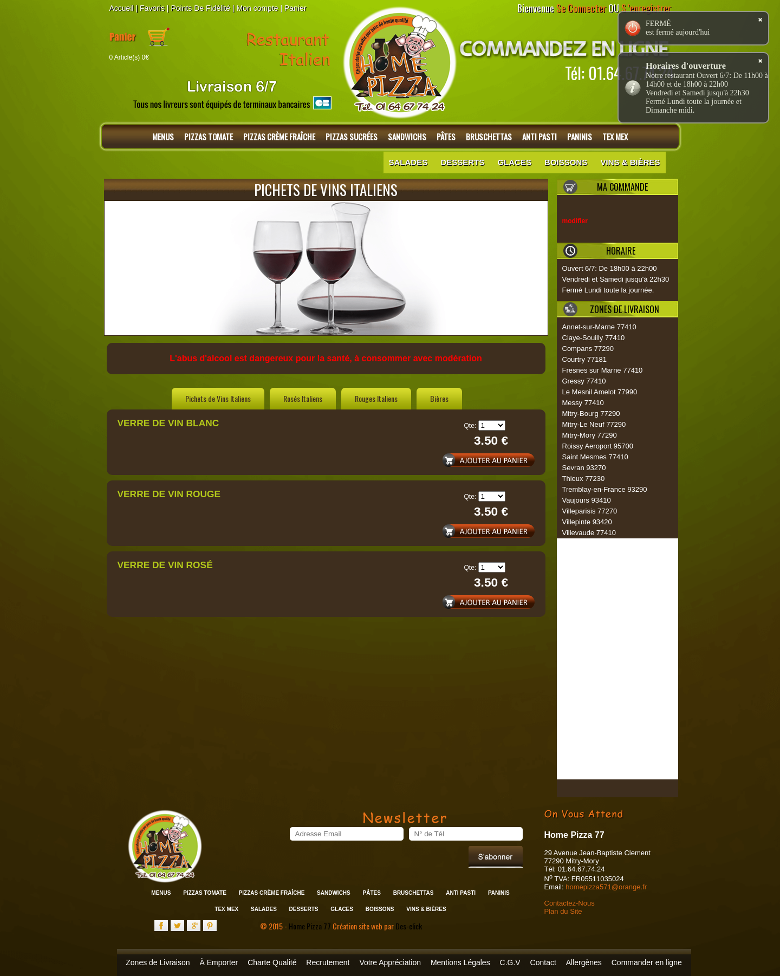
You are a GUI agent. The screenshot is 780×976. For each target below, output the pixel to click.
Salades (408, 162)
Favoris (152, 8)
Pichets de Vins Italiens (218, 398)
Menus (163, 136)
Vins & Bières (630, 162)
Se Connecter (581, 8)
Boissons (565, 162)
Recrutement (327, 962)
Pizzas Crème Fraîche (279, 136)
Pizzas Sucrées (352, 136)
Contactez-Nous (569, 903)
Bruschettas (489, 136)
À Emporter (218, 962)
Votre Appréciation (390, 962)
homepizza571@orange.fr (606, 887)
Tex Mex (615, 136)
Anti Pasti (539, 136)
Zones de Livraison (158, 962)
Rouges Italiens (376, 398)
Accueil (121, 8)
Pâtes (446, 136)
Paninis (579, 136)
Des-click (408, 926)
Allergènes (584, 962)
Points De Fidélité (200, 8)
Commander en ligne (647, 962)
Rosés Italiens (302, 398)
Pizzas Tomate (208, 136)
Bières (439, 398)
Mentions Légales (460, 962)
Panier (295, 8)
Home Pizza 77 (311, 926)
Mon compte (257, 8)
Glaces (514, 162)
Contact (543, 962)
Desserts (462, 162)
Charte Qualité (272, 962)
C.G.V (510, 962)
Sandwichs (407, 136)
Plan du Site (563, 911)
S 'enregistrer (646, 8)
